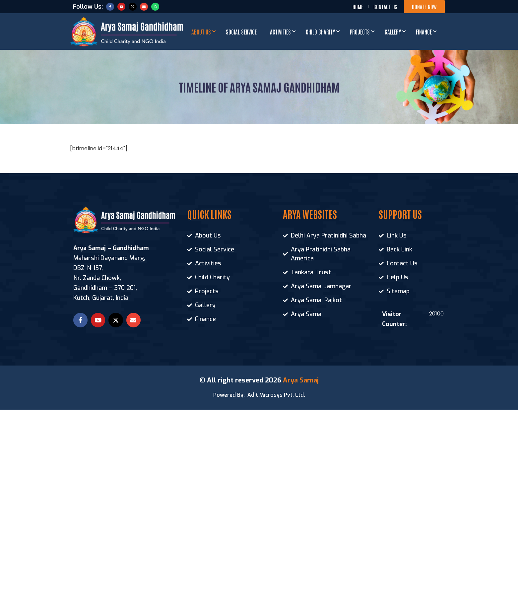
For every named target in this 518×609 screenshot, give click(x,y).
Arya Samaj (301, 380)
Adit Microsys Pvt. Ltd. (276, 394)
